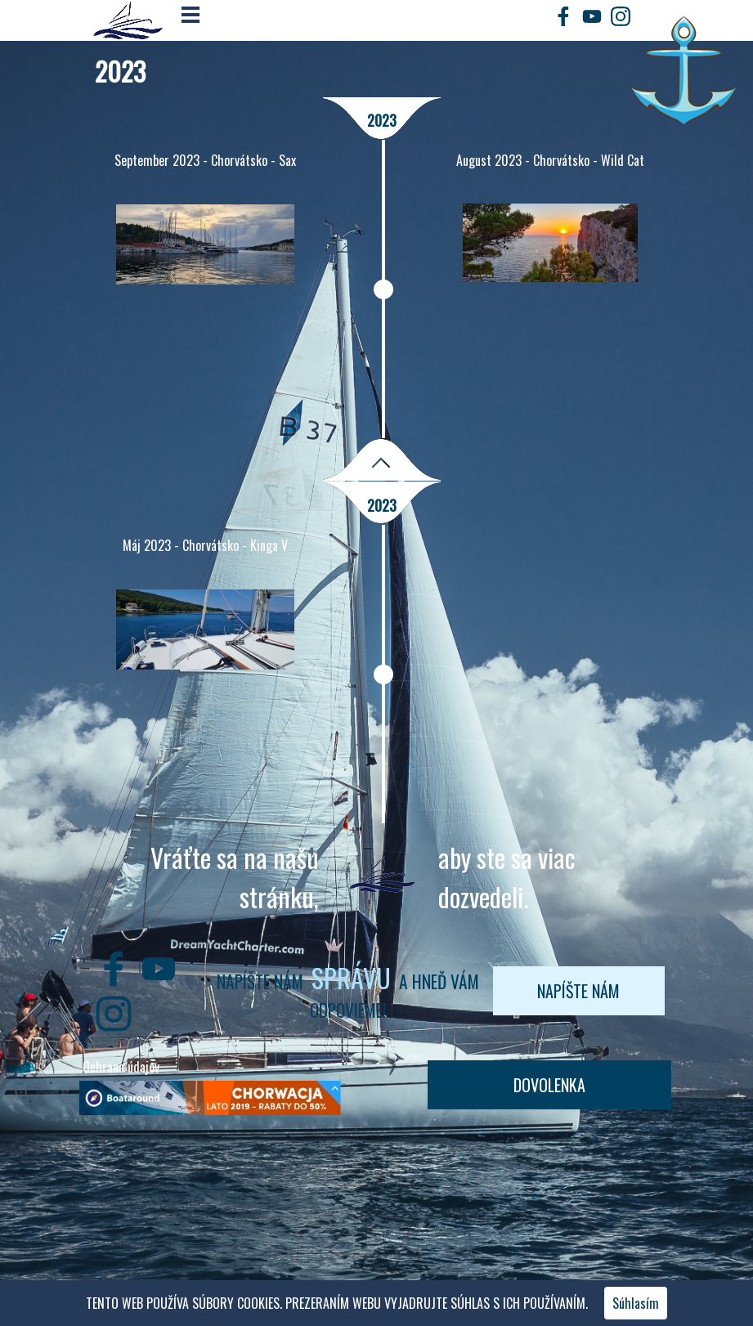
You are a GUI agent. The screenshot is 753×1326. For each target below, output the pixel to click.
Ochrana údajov (121, 1067)
